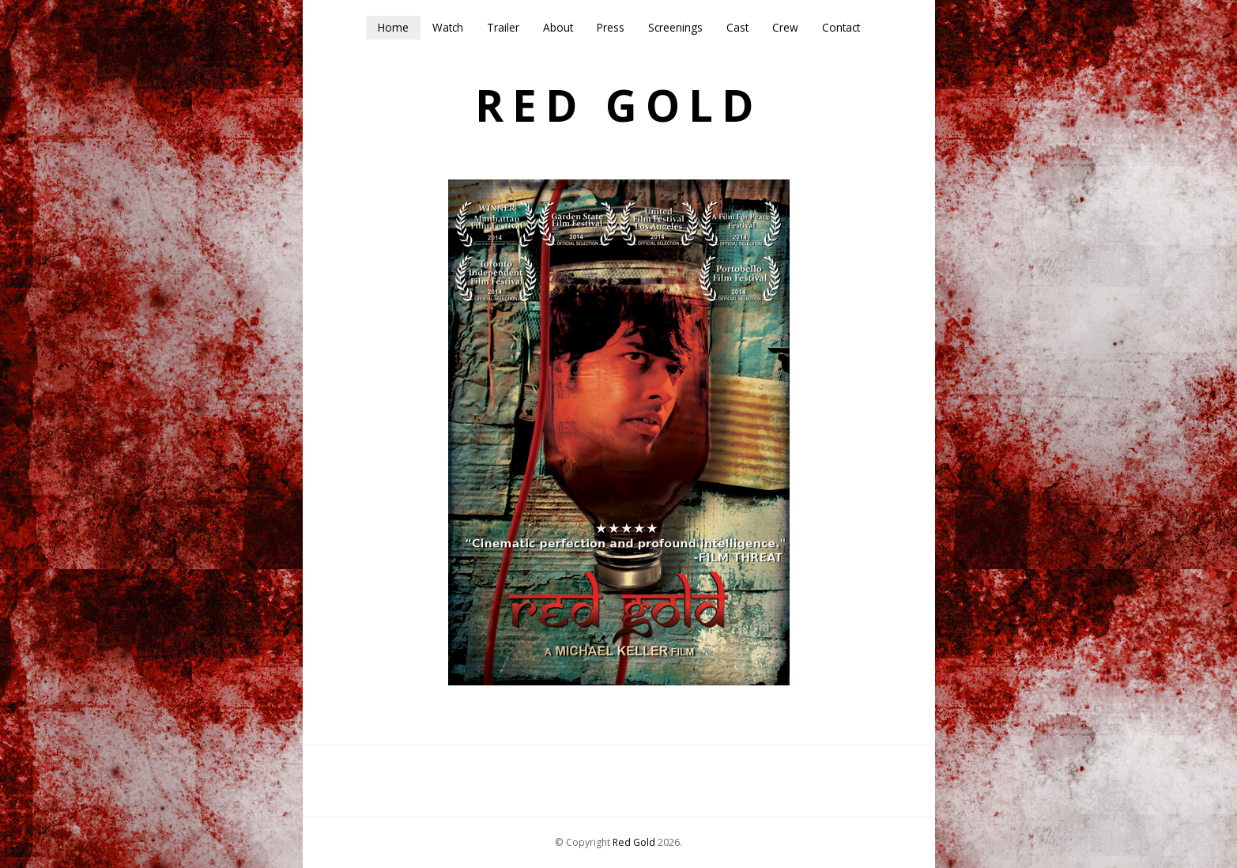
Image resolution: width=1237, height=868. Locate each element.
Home (393, 27)
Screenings (675, 27)
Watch (447, 27)
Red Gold (618, 106)
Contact (841, 27)
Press (610, 27)
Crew (785, 27)
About (558, 27)
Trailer (503, 27)
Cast (737, 27)
